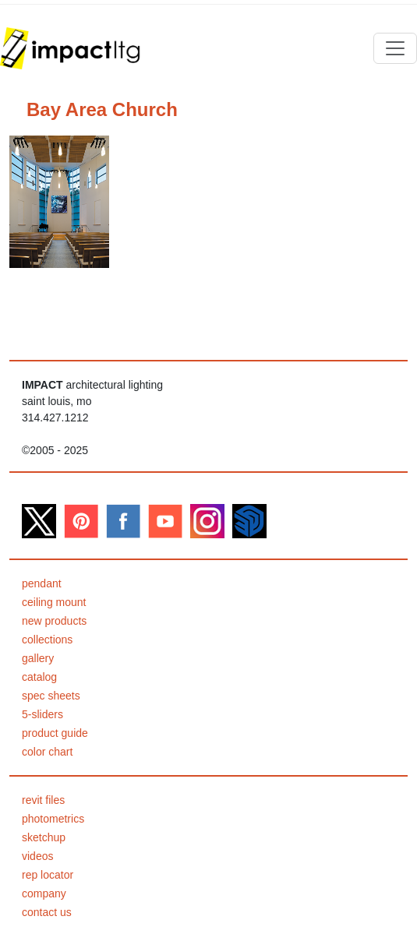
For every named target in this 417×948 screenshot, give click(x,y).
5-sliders (42, 714)
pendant (42, 583)
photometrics (53, 818)
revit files (43, 800)
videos (37, 856)
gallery (38, 658)
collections (47, 639)
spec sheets (51, 695)
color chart (47, 751)
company (44, 893)
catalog (39, 677)
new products (54, 621)
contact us (47, 912)
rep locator (47, 875)
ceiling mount (54, 602)
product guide (55, 733)
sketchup (43, 837)
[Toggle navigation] (395, 48)
